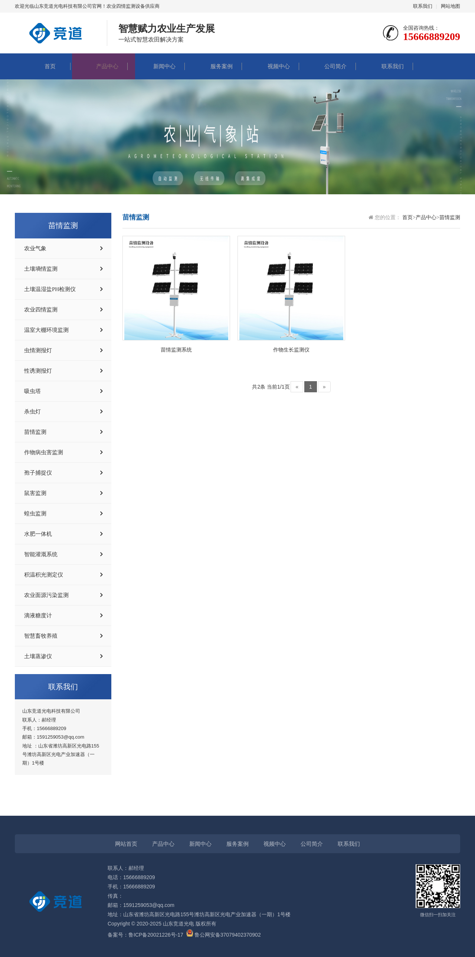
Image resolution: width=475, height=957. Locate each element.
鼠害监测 (35, 493)
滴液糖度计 (38, 615)
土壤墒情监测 (41, 269)
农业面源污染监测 (46, 595)
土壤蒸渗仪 (38, 656)
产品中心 (100, 66)
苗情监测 (35, 432)
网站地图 (450, 6)
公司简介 (328, 66)
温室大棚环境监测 (46, 330)
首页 (43, 66)
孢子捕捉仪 (38, 473)
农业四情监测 (41, 310)
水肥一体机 (38, 534)
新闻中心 (157, 66)
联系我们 (422, 6)
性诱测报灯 (38, 371)
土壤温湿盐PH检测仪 (50, 289)
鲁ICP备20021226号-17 (155, 935)
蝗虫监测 (35, 514)
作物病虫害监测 (43, 452)
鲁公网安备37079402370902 (223, 935)
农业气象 (35, 248)
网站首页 (126, 844)
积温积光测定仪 (43, 575)
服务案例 (214, 66)
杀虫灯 (32, 412)
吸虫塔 (32, 391)
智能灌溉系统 (41, 554)
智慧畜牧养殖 (41, 636)
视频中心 (271, 66)
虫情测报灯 (38, 350)
